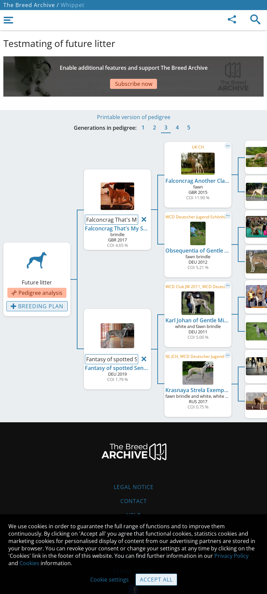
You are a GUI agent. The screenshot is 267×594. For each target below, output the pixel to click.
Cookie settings (109, 579)
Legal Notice (134, 467)
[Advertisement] (133, 68)
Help (133, 495)
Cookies (29, 563)
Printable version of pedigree (133, 97)
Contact (133, 481)
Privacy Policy (231, 555)
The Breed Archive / (31, 5)
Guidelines (134, 509)
